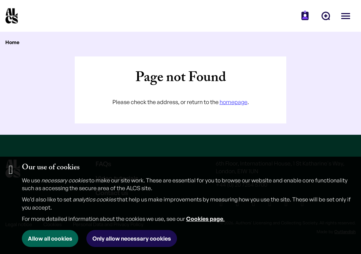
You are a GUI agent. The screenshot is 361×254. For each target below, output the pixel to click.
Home (12, 42)
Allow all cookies (50, 238)
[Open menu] (346, 16)
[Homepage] (11, 16)
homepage (233, 101)
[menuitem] (305, 16)
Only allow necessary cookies (131, 238)
